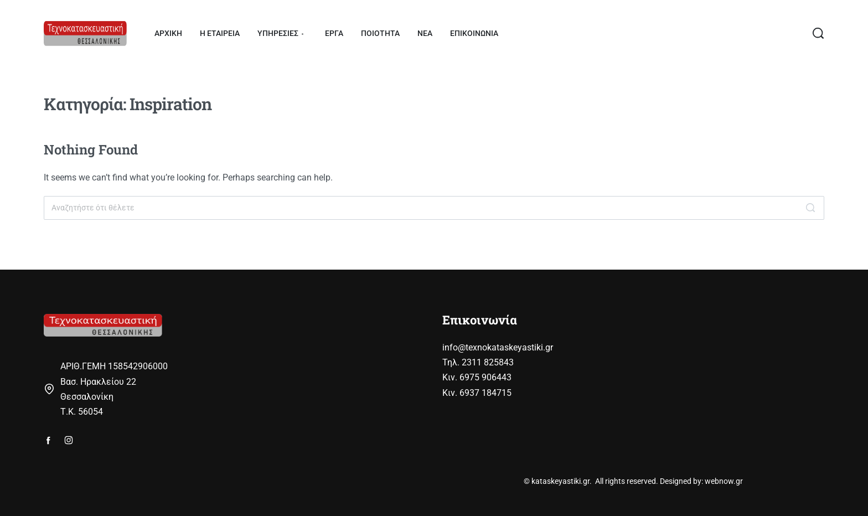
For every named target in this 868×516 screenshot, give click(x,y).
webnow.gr (724, 481)
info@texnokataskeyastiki (492, 347)
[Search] (810, 208)
